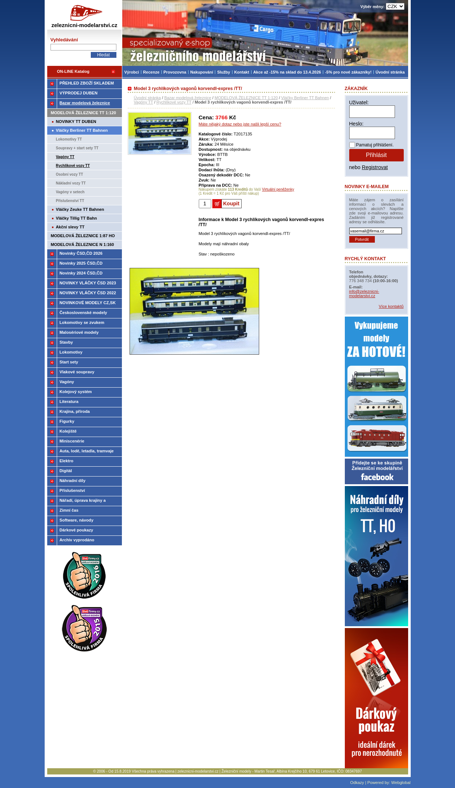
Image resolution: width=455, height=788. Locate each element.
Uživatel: (359, 102)
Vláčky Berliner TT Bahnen (305, 98)
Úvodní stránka (147, 98)
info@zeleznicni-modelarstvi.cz (364, 293)
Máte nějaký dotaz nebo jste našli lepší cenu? (240, 124)
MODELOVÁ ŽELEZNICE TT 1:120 (246, 98)
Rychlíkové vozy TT (173, 102)
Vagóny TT (143, 102)
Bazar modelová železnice (187, 98)
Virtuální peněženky (278, 189)
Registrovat (375, 167)
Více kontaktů (391, 306)
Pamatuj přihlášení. (375, 144)
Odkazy (357, 782)
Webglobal (401, 782)
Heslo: (356, 124)
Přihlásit (376, 155)
